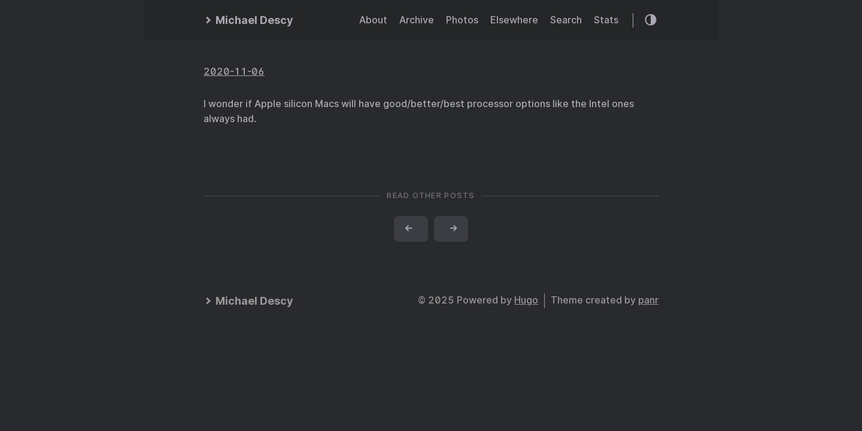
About (373, 20)
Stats (606, 20)
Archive (416, 20)
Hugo (526, 300)
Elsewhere (514, 20)
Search (566, 20)
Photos (462, 20)
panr (648, 300)
